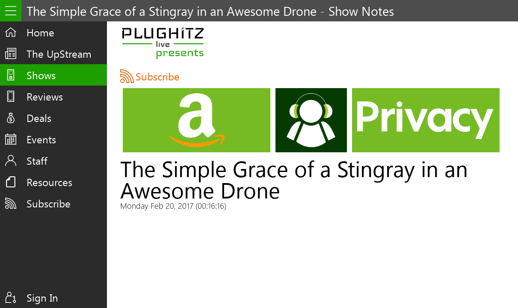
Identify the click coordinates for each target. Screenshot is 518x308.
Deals (39, 117)
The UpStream (59, 53)
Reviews (45, 96)
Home (40, 32)
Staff (37, 160)
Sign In (42, 297)
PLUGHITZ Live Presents (163, 43)
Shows (41, 75)
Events (41, 139)
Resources (49, 182)
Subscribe (49, 203)
